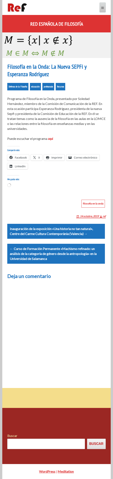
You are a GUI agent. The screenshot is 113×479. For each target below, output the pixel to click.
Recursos (60, 86)
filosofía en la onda (93, 203)
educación (35, 86)
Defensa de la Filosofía (18, 86)
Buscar (12, 436)
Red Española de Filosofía (56, 24)
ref (104, 216)
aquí (50, 139)
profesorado (48, 86)
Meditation (66, 471)
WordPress (47, 471)
